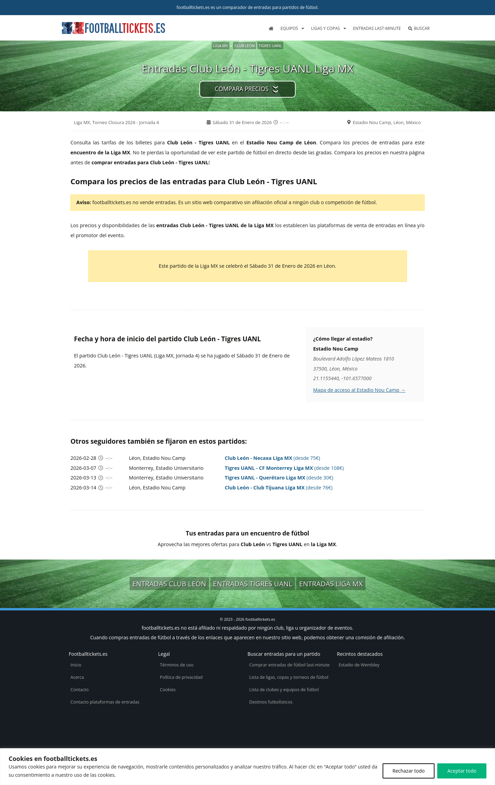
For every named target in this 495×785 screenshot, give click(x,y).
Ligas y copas (325, 28)
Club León (244, 45)
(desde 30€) (279, 477)
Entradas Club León (169, 583)
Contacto (79, 690)
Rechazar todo (409, 770)
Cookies (168, 690)
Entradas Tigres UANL (253, 583)
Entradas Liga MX (331, 583)
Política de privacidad (181, 677)
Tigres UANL (270, 45)
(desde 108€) (284, 468)
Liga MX (220, 45)
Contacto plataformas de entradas (105, 702)
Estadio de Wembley (359, 665)
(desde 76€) (279, 487)
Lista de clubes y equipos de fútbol (284, 690)
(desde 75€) (272, 458)
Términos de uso (177, 665)
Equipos (289, 28)
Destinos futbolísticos (271, 702)
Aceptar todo (461, 770)
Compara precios (241, 89)
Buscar (419, 28)
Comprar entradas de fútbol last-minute (289, 665)
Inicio (75, 665)
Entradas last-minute (377, 28)
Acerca (77, 677)
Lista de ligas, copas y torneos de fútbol (288, 677)
